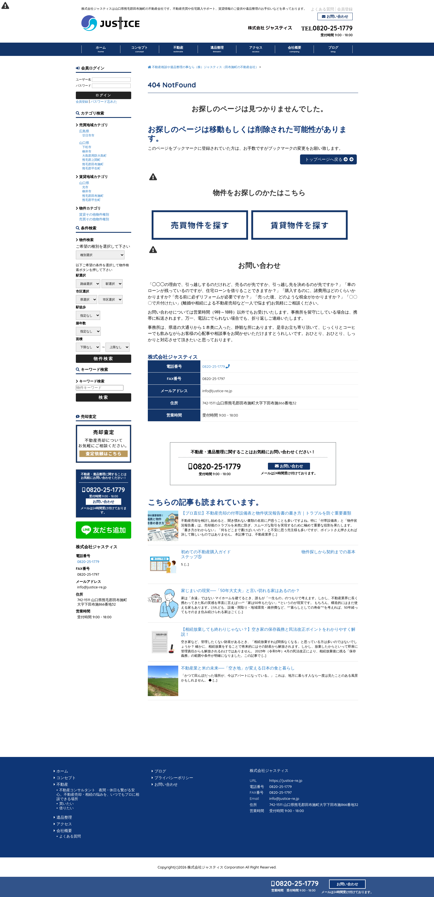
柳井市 (86, 151)
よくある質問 (322, 9)
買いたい (66, 803)
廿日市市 (88, 135)
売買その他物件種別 (94, 219)
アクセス (255, 49)
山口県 (84, 143)
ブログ (333, 49)
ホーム (101, 49)
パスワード (83, 85)
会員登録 (345, 9)
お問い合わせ (337, 16)
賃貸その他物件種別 (94, 214)
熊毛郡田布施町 (93, 164)
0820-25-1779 (333, 28)
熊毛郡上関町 (91, 160)
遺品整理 (217, 49)
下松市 (86, 147)
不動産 (178, 49)
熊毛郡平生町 (91, 168)
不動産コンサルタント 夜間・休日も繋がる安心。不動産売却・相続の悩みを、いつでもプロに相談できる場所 (97, 794)
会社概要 (294, 49)
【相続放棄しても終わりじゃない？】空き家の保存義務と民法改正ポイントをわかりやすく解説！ (268, 632)
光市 (85, 187)
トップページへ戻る (326, 159)
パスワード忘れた (104, 101)
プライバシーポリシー (173, 777)
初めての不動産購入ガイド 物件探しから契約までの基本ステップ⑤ (268, 554)
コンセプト (139, 49)
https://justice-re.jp (285, 780)
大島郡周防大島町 (94, 155)
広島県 (84, 131)
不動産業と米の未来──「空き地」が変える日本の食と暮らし (238, 668)
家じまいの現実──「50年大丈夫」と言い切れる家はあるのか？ (240, 590)
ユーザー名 (83, 79)
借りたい (66, 808)
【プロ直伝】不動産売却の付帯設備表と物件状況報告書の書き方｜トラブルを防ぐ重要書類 (266, 513)
